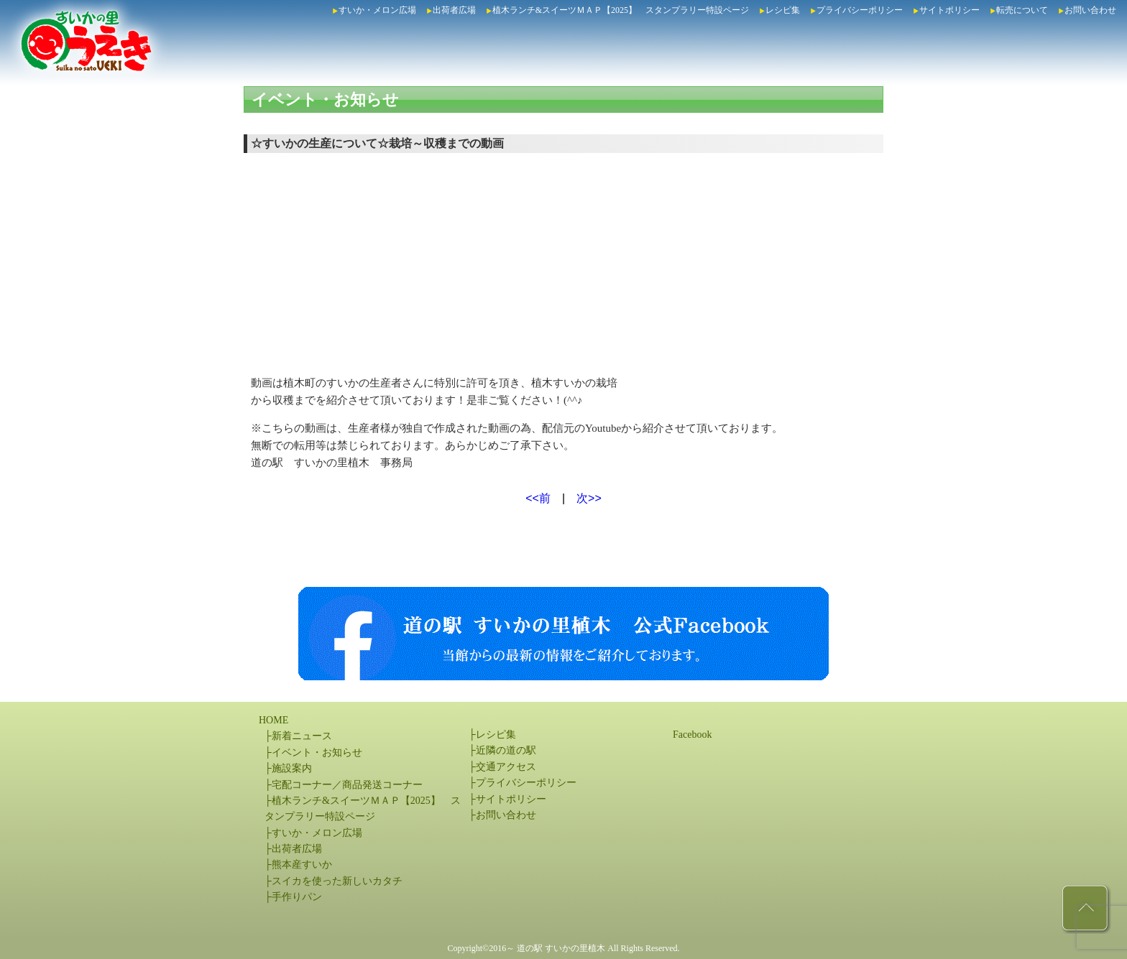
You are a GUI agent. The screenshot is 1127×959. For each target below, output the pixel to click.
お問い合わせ (1090, 10)
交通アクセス (506, 766)
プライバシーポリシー (859, 10)
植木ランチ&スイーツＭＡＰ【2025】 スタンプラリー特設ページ (620, 10)
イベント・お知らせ (325, 99)
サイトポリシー (949, 10)
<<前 (538, 498)
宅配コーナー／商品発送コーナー (347, 784)
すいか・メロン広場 (377, 10)
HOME (273, 720)
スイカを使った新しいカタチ (337, 881)
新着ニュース (302, 736)
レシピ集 (782, 10)
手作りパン (297, 896)
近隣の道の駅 (506, 750)
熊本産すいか (302, 864)
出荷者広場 (454, 10)
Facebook (692, 734)
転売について (1022, 10)
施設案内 (292, 768)
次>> (589, 498)
